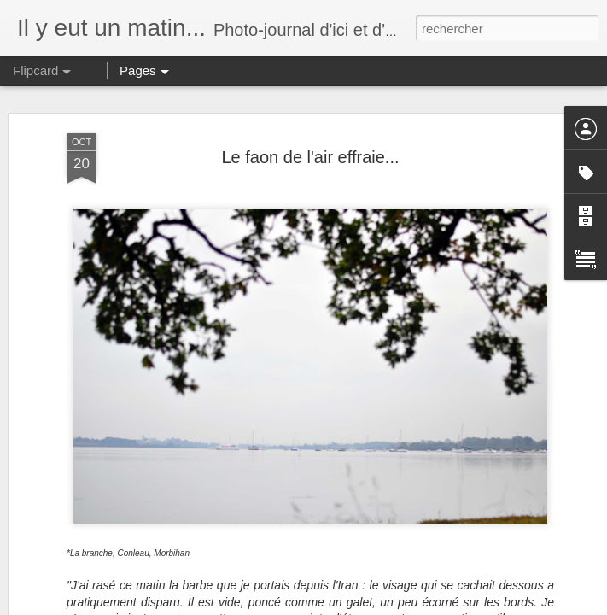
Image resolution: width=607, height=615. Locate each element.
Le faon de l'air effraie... (310, 157)
